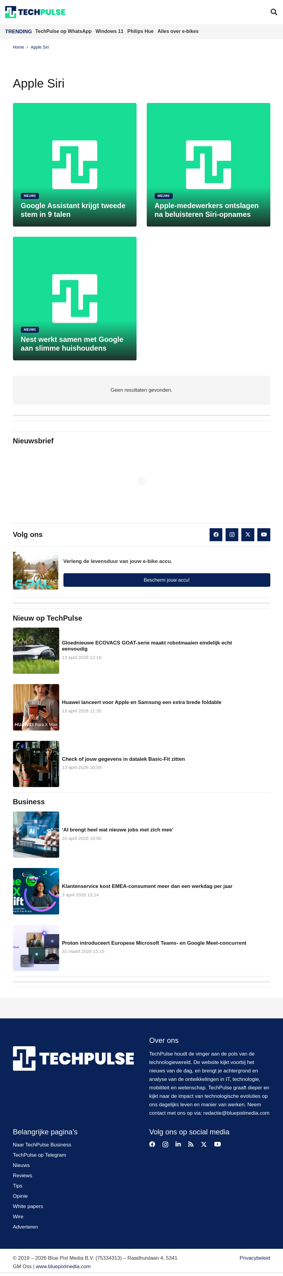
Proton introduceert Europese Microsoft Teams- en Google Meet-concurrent (154, 943)
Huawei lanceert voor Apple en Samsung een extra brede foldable (141, 702)
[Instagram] (232, 534)
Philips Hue (141, 31)
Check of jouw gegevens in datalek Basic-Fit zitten (123, 759)
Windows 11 (110, 31)
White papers (28, 1206)
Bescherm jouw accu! (167, 580)
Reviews (22, 1175)
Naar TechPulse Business (42, 1145)
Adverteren (25, 1227)
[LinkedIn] (178, 1144)
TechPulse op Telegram (39, 1155)
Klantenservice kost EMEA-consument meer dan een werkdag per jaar (147, 886)
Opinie (20, 1196)
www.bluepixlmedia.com (63, 1266)
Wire (18, 1217)
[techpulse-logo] (35, 12)
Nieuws (21, 1165)
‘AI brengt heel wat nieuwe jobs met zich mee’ (117, 830)
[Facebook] (216, 534)
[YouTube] (263, 534)
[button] (274, 12)
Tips (18, 1186)
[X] (247, 534)
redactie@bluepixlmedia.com (237, 1113)
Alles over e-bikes (178, 31)
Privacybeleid (255, 1258)
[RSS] (191, 1144)
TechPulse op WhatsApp (64, 31)
